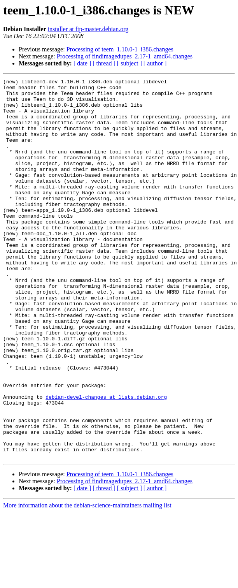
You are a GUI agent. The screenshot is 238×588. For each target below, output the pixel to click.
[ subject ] (129, 63)
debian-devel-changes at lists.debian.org (106, 461)
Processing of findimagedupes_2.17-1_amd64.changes (124, 56)
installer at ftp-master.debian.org (88, 29)
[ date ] (82, 63)
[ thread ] (104, 63)
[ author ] (155, 63)
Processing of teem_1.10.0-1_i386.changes (119, 49)
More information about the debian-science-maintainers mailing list (87, 581)
